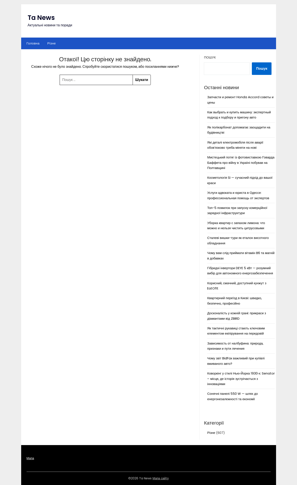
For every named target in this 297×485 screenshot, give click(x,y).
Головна (33, 43)
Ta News (41, 17)
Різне (51, 43)
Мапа (30, 458)
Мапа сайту (160, 478)
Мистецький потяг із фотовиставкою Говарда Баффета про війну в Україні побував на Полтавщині (240, 162)
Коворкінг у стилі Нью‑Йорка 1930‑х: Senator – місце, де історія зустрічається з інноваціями (241, 378)
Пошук (210, 57)
